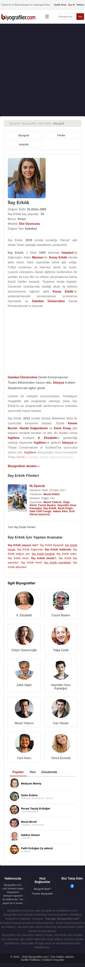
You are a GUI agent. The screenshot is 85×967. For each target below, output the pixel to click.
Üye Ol (71, 5)
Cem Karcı (24, 758)
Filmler (61, 135)
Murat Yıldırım (53, 502)
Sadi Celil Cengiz (40, 511)
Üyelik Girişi (60, 5)
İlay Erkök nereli (31, 562)
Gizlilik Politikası (30, 959)
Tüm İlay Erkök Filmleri (21, 527)
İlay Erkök (50, 508)
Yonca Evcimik (61, 758)
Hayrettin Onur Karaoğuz (61, 686)
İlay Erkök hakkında (58, 549)
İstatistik (24, 144)
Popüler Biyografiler (42, 893)
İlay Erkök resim (18, 558)
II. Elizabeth (24, 615)
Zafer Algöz (24, 685)
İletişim (80, 5)
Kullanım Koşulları (53, 959)
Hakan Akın (60, 511)
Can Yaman (61, 723)
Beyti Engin (65, 508)
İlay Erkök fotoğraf (43, 553)
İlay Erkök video (66, 553)
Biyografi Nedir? (42, 888)
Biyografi (23, 135)
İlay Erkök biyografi (51, 545)
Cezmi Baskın (47, 505)
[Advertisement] (42, 69)
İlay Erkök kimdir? (43, 558)
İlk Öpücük (37, 486)
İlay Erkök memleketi (57, 562)
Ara (80, 16)
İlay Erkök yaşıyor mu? (23, 545)
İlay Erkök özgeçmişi (30, 549)
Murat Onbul (52, 494)
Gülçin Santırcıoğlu (24, 650)
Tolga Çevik (61, 650)
